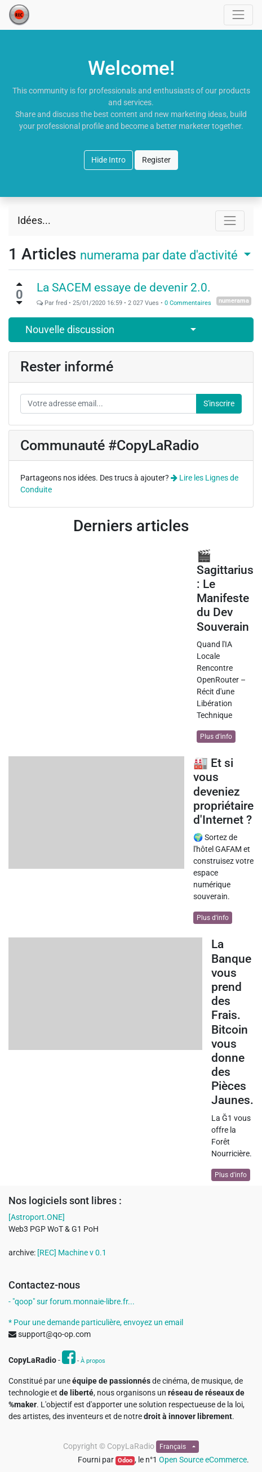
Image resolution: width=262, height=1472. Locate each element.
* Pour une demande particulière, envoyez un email (95, 1322)
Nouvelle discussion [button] (69, 329)
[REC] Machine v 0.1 (71, 1252)
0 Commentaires (188, 303)
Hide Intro (108, 159)
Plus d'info (216, 737)
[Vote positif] (19, 284)
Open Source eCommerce (203, 1459)
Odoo (125, 1460)
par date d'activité (160, 255)
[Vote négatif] (19, 303)
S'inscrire (218, 403)
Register (156, 159)
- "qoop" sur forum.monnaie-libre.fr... (71, 1301)
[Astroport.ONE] (36, 1217)
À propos (93, 1361)
